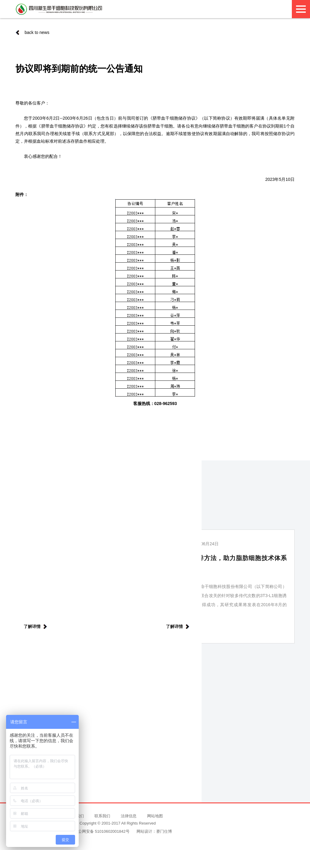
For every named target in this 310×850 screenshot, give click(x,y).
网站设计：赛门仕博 (154, 831)
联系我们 (102, 816)
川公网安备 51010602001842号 (99, 831)
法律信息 (129, 816)
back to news (32, 32)
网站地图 (155, 816)
